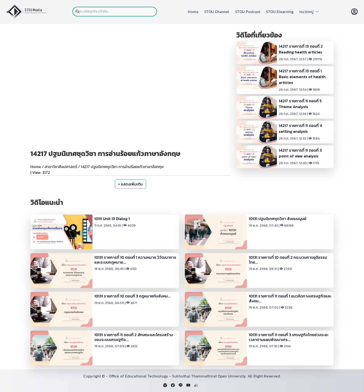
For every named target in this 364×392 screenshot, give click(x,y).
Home (193, 12)
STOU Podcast (247, 12)
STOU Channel (216, 12)
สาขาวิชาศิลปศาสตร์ (61, 167)
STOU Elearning (280, 12)
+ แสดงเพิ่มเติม (130, 184)
